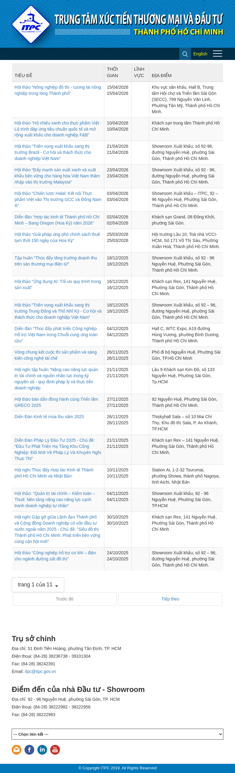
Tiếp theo (170, 598)
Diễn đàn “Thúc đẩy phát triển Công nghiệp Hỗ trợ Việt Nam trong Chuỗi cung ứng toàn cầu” (55, 334)
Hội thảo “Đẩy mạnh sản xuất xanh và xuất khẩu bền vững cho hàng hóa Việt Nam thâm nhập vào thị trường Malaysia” (57, 175)
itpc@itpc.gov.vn (40, 671)
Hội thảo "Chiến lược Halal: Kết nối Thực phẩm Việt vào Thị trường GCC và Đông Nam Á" (57, 199)
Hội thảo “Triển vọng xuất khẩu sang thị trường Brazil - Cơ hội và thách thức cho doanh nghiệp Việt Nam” (52, 152)
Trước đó (64, 598)
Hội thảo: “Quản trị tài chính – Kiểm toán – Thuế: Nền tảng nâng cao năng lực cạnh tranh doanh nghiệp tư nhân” (54, 499)
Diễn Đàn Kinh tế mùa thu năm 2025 (49, 416)
